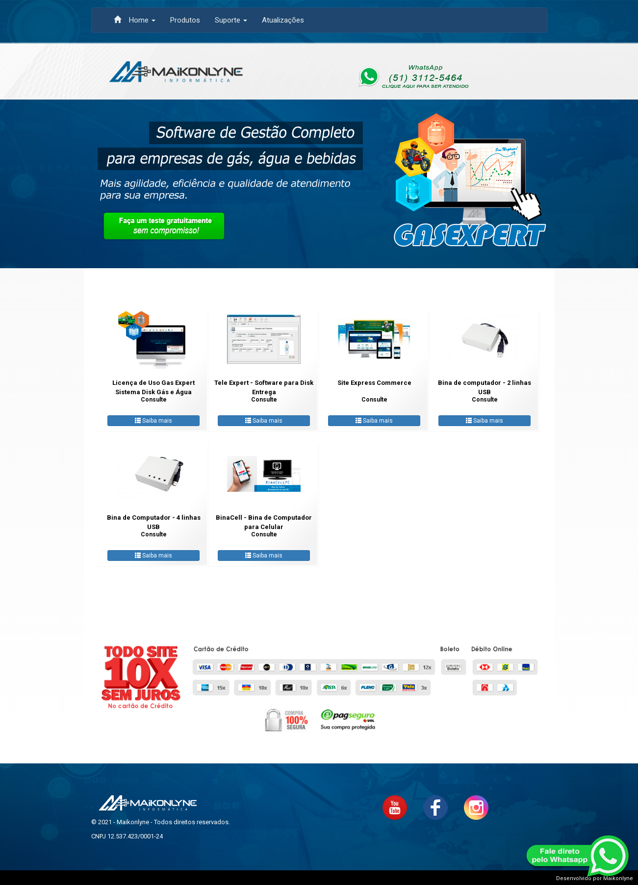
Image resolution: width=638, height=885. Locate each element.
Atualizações (283, 20)
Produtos (185, 20)
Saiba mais (153, 420)
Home (134, 20)
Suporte (231, 20)
